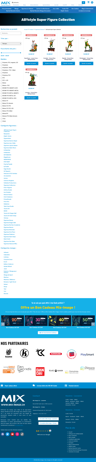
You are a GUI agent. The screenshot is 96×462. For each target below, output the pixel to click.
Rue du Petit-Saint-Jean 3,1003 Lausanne (42, 403)
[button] (31, 63)
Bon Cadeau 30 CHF (36, 327)
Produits (31, 29)
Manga (24, 4)
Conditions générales (74, 439)
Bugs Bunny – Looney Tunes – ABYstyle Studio (31, 59)
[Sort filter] (11, 43)
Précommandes (16, 4)
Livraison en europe (84, 11)
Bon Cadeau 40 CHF (59, 327)
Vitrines (72, 4)
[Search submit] (83, 2)
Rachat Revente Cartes (13, 11)
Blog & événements (87, 8)
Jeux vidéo (56, 4)
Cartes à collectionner (34, 4)
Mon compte (72, 437)
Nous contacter (73, 435)
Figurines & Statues (46, 4)
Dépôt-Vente (64, 11)
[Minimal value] (11, 52)
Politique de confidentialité (76, 433)
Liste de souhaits (73, 441)
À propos (71, 442)
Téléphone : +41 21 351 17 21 (39, 413)
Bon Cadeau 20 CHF (12, 327)
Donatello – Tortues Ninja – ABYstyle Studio (50, 59)
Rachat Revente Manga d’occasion (40, 11)
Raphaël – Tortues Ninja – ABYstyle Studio (68, 59)
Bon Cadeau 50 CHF (83, 327)
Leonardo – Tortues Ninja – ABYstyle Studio (31, 93)
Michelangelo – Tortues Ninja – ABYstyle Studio (86, 59)
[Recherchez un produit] (11, 33)
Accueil (25, 29)
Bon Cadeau (81, 4)
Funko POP (65, 4)
